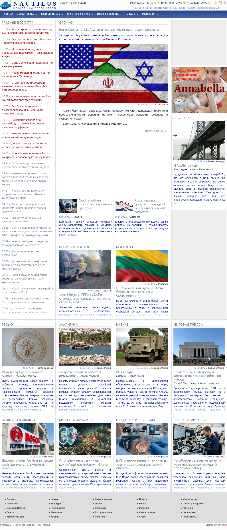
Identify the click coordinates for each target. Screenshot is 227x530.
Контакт (55, 499)
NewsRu (78, 217)
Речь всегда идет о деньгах (22, 372)
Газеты (10, 512)
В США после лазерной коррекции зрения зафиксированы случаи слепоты (141, 464)
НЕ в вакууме (125, 372)
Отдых (98, 503)
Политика (100, 516)
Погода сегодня (103, 512)
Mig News (163, 284)
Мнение (55, 516)
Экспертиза (189, 516)
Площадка (100, 508)
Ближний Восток (16, 508)
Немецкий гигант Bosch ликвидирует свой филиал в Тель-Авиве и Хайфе (27, 464)
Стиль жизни (190, 499)
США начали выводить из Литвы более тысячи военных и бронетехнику (139, 291)
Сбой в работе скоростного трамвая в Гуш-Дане (95, 204)
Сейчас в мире (147, 512)
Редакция (144, 508)
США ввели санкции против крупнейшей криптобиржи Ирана (83, 462)
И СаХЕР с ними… (186, 165)
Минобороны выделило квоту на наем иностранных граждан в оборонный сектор (197, 464)
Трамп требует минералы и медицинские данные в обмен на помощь (197, 375)
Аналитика (12, 503)
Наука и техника (103, 499)
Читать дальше (153, 130)
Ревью (142, 503)
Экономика (189, 512)
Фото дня (188, 508)
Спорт (142, 516)
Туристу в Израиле (193, 503)
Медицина (56, 512)
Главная (11, 499)
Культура (56, 503)
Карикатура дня (15, 516)
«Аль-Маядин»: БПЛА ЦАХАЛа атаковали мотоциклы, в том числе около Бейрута (84, 298)
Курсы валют (58, 508)
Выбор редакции (216, 161)
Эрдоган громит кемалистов (80, 372)
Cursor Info (162, 104)
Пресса (143, 499)
